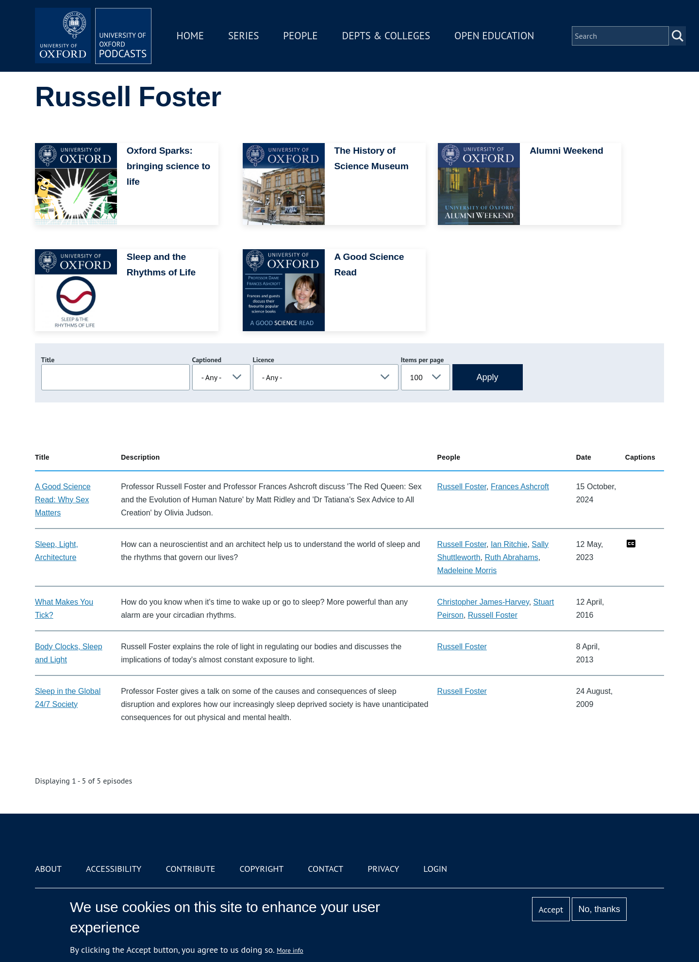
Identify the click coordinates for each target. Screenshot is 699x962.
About (48, 868)
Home (190, 35)
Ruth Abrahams (511, 557)
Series (243, 35)
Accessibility (113, 868)
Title (48, 359)
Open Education (494, 35)
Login (435, 868)
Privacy (383, 868)
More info (290, 950)
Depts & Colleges (386, 35)
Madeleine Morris (467, 570)
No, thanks (599, 909)
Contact (325, 868)
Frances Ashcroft (520, 486)
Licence (263, 359)
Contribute (190, 868)
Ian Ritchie (509, 544)
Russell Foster (461, 486)
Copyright (261, 868)
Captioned (207, 359)
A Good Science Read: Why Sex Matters (63, 499)
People (300, 35)
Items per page (422, 359)
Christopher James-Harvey (483, 602)
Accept (550, 909)
